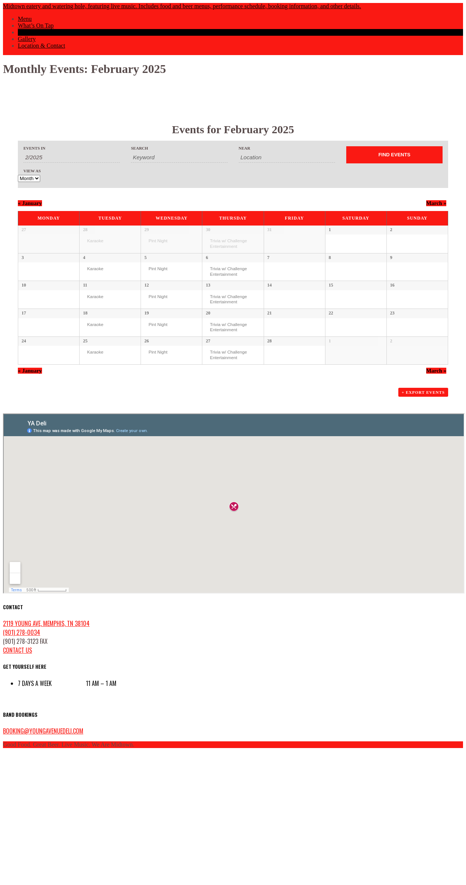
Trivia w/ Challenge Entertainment (228, 243)
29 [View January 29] (146, 229)
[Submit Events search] (394, 154)
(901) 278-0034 (21, 763)
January (30, 203)
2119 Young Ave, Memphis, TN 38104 (46, 754)
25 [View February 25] (85, 445)
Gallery (27, 39)
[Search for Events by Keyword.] (179, 157)
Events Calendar (37, 32)
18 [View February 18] (85, 391)
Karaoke (95, 240)
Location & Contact (41, 45)
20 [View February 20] (208, 391)
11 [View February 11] (85, 337)
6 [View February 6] (207, 283)
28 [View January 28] (85, 229)
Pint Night (157, 240)
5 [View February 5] (145, 283)
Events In (34, 148)
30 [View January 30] (208, 229)
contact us (17, 781)
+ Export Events (423, 523)
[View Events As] (29, 178)
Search (139, 148)
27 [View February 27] (208, 445)
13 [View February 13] (208, 337)
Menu (25, 19)
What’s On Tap (36, 25)
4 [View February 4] (84, 283)
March (436, 203)
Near (244, 148)
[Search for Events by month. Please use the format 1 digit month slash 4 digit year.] (71, 157)
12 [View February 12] (146, 337)
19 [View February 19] (146, 391)
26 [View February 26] (146, 445)
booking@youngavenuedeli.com (43, 861)
